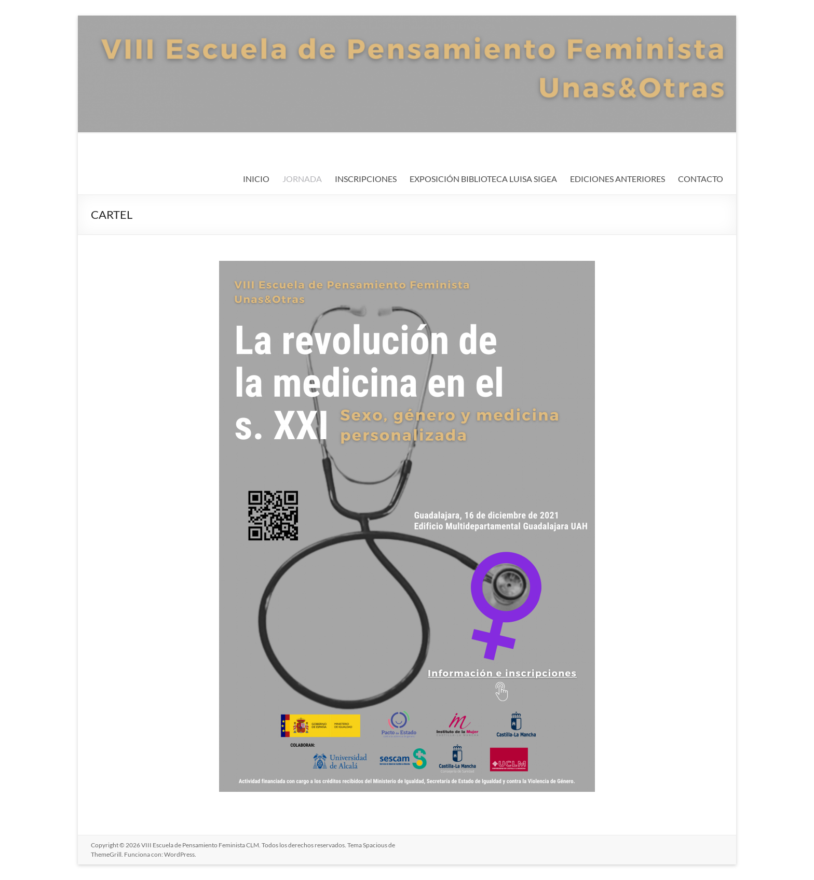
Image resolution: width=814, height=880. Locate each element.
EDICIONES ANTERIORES (617, 179)
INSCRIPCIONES (366, 179)
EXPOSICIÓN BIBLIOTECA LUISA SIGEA (483, 179)
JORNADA (302, 179)
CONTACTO (700, 179)
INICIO (256, 179)
